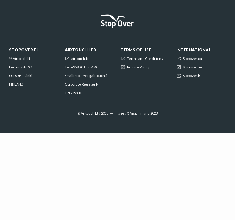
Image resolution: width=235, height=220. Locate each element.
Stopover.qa (192, 59)
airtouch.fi (79, 59)
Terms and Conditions (145, 59)
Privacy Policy (138, 67)
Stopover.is (192, 76)
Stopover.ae (192, 67)
